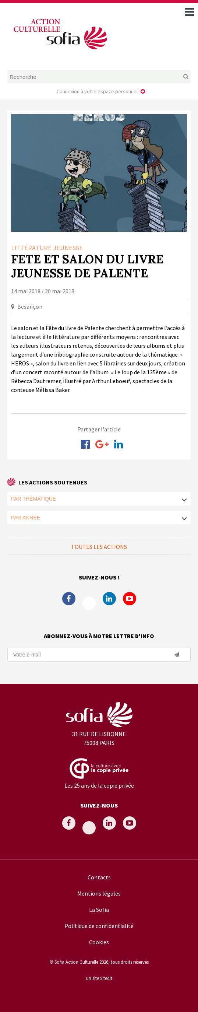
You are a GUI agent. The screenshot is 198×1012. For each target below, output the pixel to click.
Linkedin (109, 598)
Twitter (89, 603)
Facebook (68, 598)
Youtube (129, 598)
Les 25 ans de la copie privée (99, 785)
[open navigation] (189, 11)
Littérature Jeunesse (47, 248)
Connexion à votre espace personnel (97, 91)
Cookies (99, 942)
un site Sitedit (99, 978)
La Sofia (99, 909)
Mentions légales (99, 893)
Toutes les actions (99, 546)
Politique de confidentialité (99, 925)
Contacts (99, 877)
